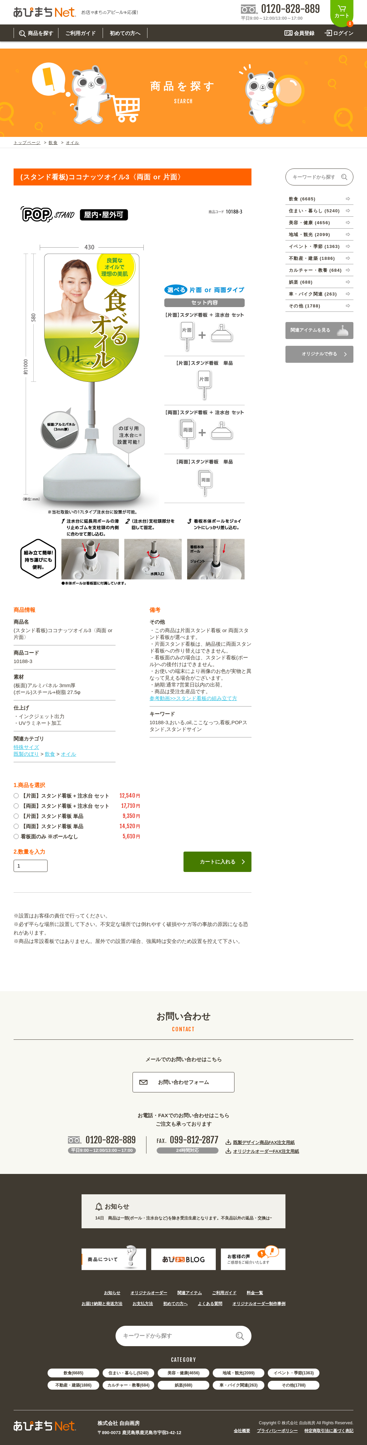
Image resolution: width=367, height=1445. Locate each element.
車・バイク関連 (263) (313, 294)
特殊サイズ (26, 747)
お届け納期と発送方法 (102, 1303)
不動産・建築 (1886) (312, 258)
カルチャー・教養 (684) (315, 270)
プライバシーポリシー (277, 1430)
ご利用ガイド (224, 1292)
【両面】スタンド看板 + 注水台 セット (61, 806)
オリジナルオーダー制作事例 (258, 1303)
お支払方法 (143, 1303)
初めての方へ (175, 1303)
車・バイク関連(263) (239, 1385)
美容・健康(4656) (184, 1373)
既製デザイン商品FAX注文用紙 (264, 1142)
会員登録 (304, 33)
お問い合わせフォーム (174, 1082)
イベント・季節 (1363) (314, 246)
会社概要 (242, 1430)
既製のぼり (26, 754)
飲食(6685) (74, 1373)
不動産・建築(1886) (73, 1385)
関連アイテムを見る (310, 330)
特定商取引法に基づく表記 (328, 1430)
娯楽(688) (183, 1385)
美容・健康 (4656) (309, 222)
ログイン (343, 33)
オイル (73, 142)
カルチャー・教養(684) (128, 1385)
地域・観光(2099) (239, 1373)
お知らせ (112, 1292)
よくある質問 (210, 1303)
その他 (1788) (304, 305)
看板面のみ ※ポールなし (46, 836)
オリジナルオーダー (148, 1292)
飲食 (53, 142)
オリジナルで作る (324, 353)
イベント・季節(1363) (294, 1373)
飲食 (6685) (302, 198)
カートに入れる (222, 861)
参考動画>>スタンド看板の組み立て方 (193, 698)
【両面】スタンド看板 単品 (48, 826)
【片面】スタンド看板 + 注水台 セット (61, 796)
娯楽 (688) (301, 282)
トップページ (27, 142)
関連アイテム (189, 1292)
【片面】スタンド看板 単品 (48, 816)
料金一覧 (255, 1292)
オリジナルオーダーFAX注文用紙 (266, 1151)
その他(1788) (294, 1385)
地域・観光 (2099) (309, 234)
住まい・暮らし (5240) (314, 210)
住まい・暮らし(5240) (128, 1373)
